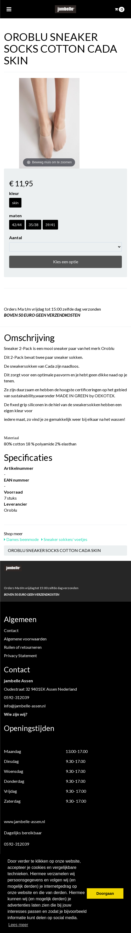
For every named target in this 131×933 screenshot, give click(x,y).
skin (15, 202)
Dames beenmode (21, 539)
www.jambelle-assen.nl (24, 821)
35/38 (33, 224)
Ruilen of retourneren (23, 647)
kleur (14, 193)
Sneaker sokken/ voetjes (64, 539)
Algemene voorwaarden (25, 638)
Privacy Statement (20, 655)
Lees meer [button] (18, 925)
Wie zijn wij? (15, 714)
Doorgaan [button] (105, 893)
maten (15, 215)
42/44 (17, 224)
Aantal (15, 237)
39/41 (50, 224)
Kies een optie (65, 261)
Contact (11, 630)
